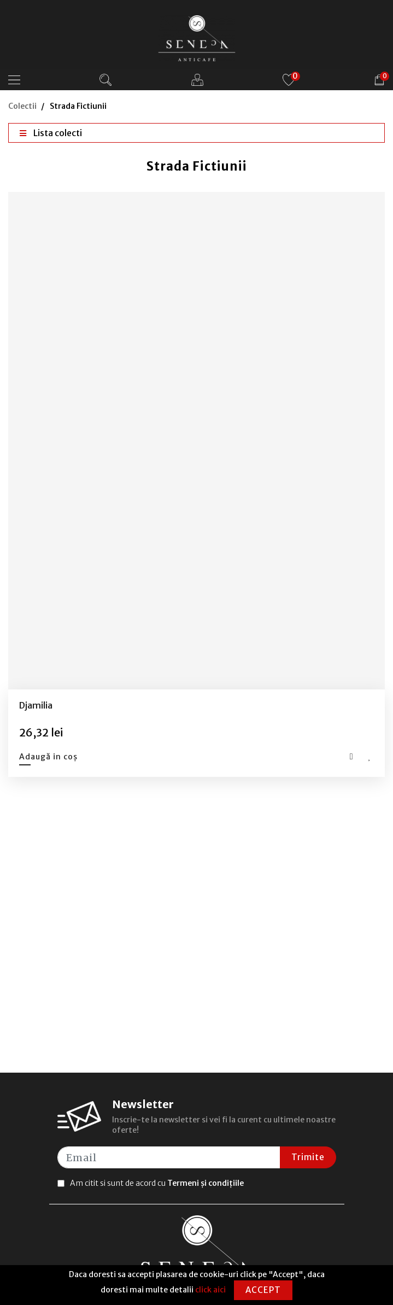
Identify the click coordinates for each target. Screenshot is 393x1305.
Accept (263, 1290)
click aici (210, 1290)
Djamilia (35, 705)
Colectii (22, 106)
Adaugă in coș (48, 757)
